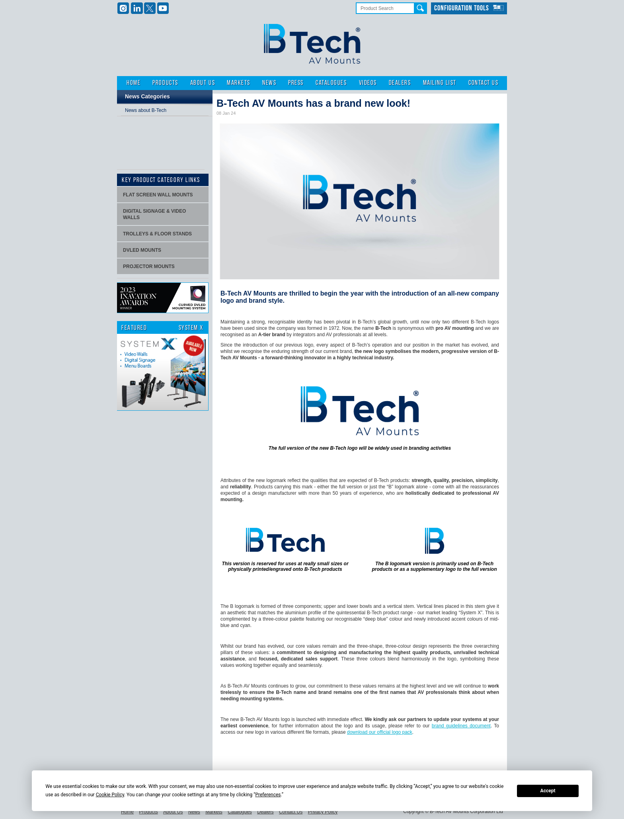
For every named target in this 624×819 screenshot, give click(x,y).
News (269, 83)
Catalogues (331, 83)
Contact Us (483, 83)
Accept (548, 791)
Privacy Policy (323, 812)
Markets (238, 83)
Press (296, 83)
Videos (368, 83)
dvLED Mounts (142, 250)
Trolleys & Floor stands (157, 234)
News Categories (147, 96)
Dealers (400, 83)
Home (133, 83)
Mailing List (439, 83)
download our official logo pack (379, 732)
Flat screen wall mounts (158, 195)
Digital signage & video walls (154, 214)
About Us (202, 83)
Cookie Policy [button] (110, 794)
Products (165, 83)
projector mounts (149, 266)
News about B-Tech (145, 110)
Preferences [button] (268, 794)
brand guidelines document (461, 726)
